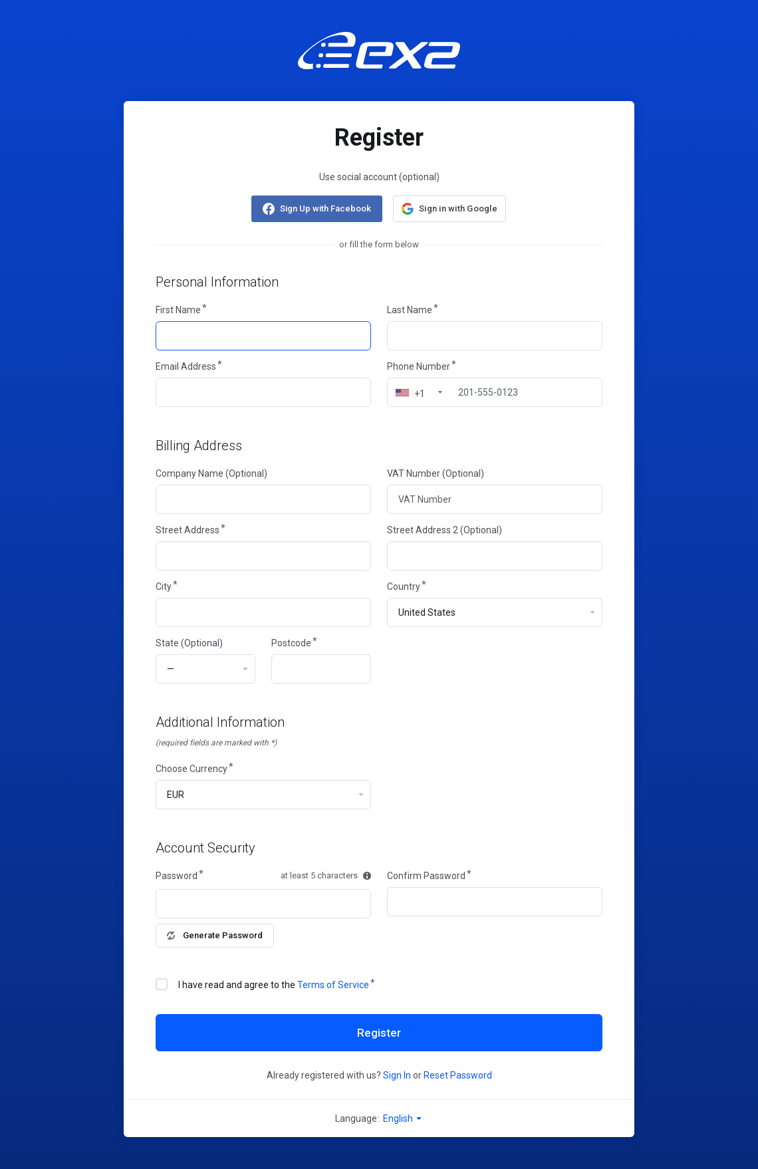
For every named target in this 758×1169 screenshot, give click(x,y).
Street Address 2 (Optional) (444, 530)
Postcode (291, 643)
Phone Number (418, 366)
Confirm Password (426, 875)
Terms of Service (333, 984)
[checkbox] (162, 984)
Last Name (409, 310)
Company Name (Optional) (211, 473)
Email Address (186, 366)
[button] (449, 208)
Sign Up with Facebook (325, 208)
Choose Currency (191, 768)
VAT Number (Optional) (435, 473)
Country (403, 586)
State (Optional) (189, 643)
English (403, 1118)
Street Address (187, 530)
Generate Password (215, 935)
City (164, 586)
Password (176, 875)
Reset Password (458, 1075)
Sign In (397, 1075)
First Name (178, 310)
